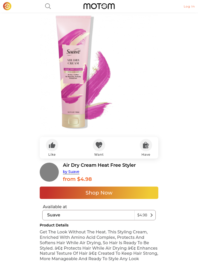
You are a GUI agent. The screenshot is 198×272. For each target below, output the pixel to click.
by (71, 171)
